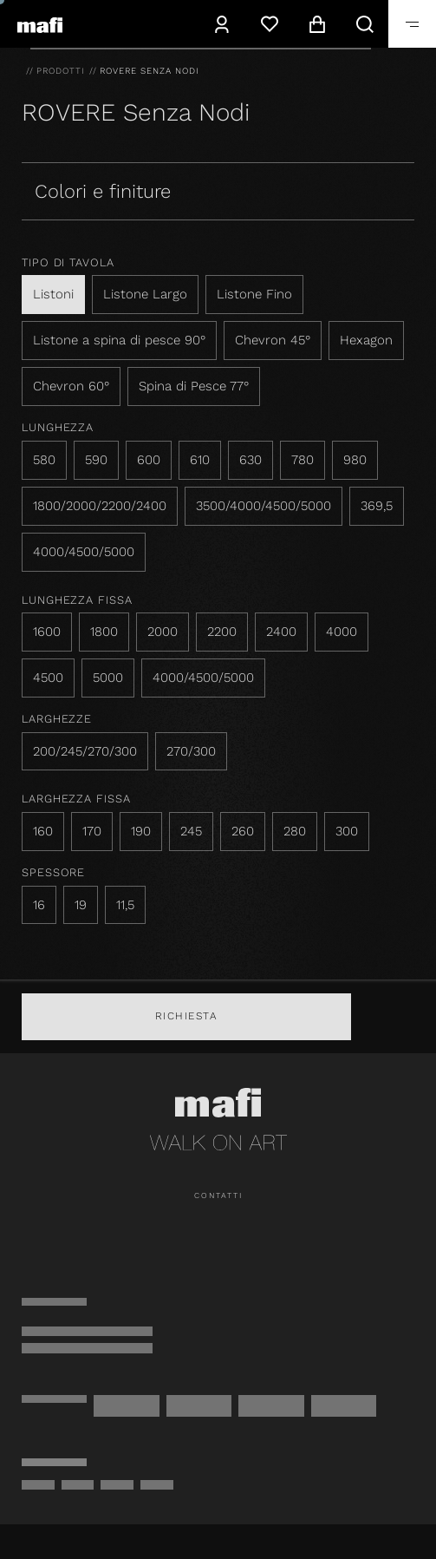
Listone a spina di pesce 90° (119, 340)
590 (96, 460)
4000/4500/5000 (83, 552)
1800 (104, 631)
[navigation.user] (221, 24)
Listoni (53, 294)
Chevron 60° (71, 386)
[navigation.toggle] (412, 24)
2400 (281, 631)
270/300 (191, 751)
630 (250, 460)
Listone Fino (254, 294)
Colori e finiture (103, 191)
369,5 (377, 506)
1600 (47, 631)
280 (294, 831)
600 (148, 460)
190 (141, 831)
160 (43, 831)
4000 (341, 631)
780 (302, 460)
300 (346, 831)
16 (39, 905)
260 (242, 831)
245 (191, 831)
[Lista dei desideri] (269, 24)
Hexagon (366, 340)
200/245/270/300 (85, 751)
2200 (222, 631)
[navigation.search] (364, 24)
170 (91, 831)
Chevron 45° (272, 340)
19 (81, 905)
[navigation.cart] (317, 24)
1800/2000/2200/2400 (99, 506)
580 (44, 460)
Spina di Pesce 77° (194, 386)
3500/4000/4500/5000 (263, 506)
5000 (108, 677)
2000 (162, 631)
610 (200, 460)
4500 (48, 677)
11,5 (125, 905)
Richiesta (186, 1016)
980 (355, 460)
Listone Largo (145, 294)
